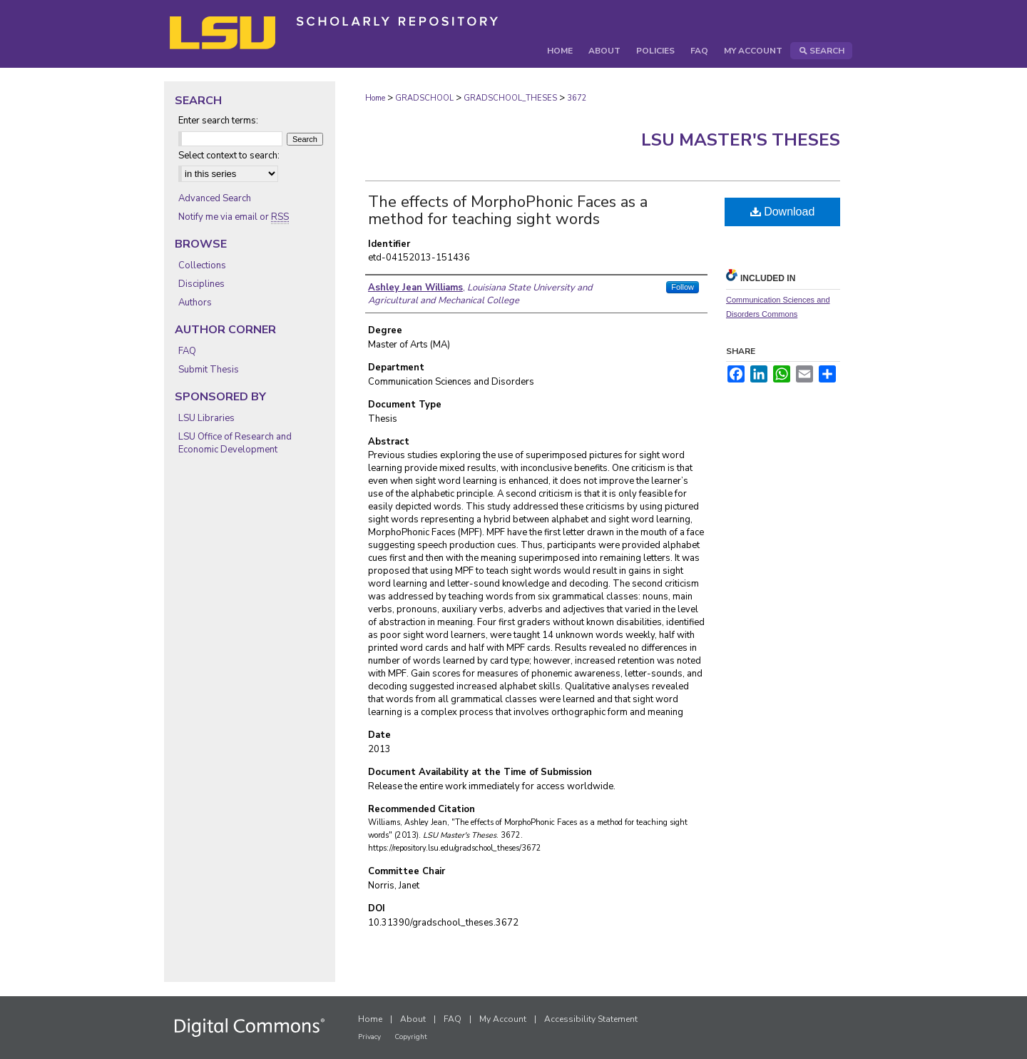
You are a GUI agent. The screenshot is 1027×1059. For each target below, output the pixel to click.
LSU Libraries (206, 418)
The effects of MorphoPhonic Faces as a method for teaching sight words (508, 210)
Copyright (410, 1037)
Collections (202, 265)
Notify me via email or (233, 217)
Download (782, 212)
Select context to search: (229, 155)
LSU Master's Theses (740, 139)
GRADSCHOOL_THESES (510, 98)
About (413, 1019)
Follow (682, 287)
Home (375, 98)
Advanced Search (214, 198)
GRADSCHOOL (424, 98)
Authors (195, 302)
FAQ (187, 351)
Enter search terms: (218, 120)
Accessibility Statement (591, 1019)
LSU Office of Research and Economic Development (235, 443)
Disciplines (201, 284)
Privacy (369, 1037)
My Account (502, 1019)
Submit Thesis (208, 369)
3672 (577, 98)
